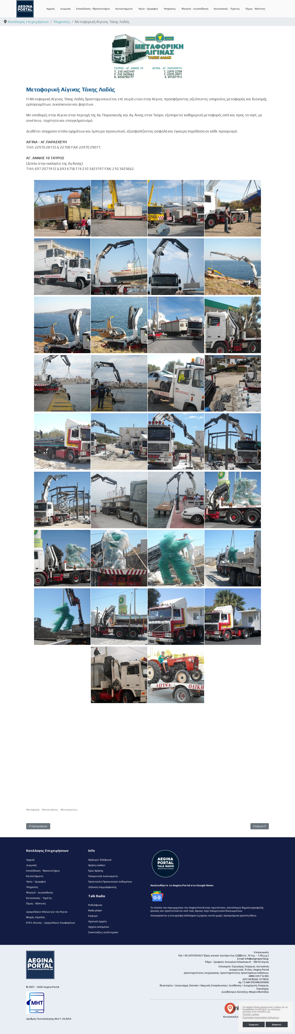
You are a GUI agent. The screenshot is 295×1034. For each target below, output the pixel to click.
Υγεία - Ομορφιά (148, 8)
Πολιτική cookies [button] (251, 1014)
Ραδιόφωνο (95, 905)
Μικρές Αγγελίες (35, 917)
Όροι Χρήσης (95, 870)
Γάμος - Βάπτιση (255, 8)
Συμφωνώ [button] (253, 1024)
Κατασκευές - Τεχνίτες (227, 8)
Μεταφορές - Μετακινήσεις (42, 809)
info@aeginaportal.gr (257, 958)
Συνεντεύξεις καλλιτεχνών (103, 932)
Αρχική (50, 8)
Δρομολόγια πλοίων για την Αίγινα (47, 911)
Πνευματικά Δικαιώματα (103, 876)
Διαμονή (65, 8)
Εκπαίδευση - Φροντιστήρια (93, 8)
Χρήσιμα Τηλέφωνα (100, 859)
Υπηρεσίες (170, 8)
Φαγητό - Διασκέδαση (195, 8)
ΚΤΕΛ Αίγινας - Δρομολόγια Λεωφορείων (50, 922)
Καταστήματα (124, 8)
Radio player (95, 910)
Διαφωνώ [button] (276, 1024)
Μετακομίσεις (69, 809)
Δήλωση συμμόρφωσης (102, 887)
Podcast (93, 916)
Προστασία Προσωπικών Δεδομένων (110, 881)
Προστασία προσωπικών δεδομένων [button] (261, 1017)
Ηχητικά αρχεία (97, 921)
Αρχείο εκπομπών (98, 926)
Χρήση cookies (96, 865)
